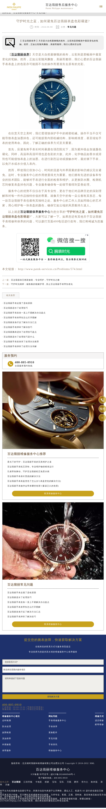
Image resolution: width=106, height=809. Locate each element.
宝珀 (54, 782)
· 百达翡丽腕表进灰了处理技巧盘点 (19, 332)
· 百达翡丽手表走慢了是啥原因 (17, 303)
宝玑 (61, 782)
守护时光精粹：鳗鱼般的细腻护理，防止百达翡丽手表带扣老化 (42, 284)
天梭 (7, 785)
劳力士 (85, 782)
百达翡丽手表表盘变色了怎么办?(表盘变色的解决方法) (34, 481)
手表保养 (53, 727)
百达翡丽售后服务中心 (62, 4)
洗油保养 (6, 739)
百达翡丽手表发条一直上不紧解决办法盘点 (28, 602)
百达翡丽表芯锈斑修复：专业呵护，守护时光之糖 (35, 280)
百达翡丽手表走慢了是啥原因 (21, 592)
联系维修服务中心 (53, 493)
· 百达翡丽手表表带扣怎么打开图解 (19, 317)
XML (92, 763)
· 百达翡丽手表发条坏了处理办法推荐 (20, 341)
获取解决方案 (53, 697)
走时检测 (6, 721)
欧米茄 (94, 782)
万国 (69, 782)
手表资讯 (53, 745)
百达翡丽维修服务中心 (24, 13)
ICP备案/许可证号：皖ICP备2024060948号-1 (53, 774)
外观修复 (6, 745)
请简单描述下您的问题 (53, 684)
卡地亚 (38, 782)
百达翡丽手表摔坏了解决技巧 (21, 616)
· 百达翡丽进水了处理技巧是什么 (18, 337)
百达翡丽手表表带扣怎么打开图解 (24, 607)
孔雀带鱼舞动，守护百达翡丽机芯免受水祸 (28, 471)
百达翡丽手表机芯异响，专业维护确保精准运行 (30, 467)
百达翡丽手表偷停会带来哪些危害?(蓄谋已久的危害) (33, 486)
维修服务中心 (55, 751)
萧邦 (76, 782)
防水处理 (6, 727)
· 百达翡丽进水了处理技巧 (15, 308)
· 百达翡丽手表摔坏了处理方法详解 (19, 346)
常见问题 (41, 13)
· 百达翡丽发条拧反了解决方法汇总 (19, 322)
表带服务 (6, 751)
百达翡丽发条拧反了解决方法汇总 (24, 612)
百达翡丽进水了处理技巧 (19, 597)
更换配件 (53, 733)
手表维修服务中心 (57, 721)
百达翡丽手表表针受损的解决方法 (24, 476)
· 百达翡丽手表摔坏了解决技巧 (17, 327)
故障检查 (6, 733)
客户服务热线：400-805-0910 (53, 778)
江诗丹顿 (27, 782)
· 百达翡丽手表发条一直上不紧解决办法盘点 (24, 313)
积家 (47, 782)
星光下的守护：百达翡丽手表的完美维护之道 (29, 462)
